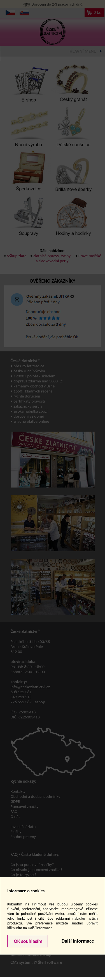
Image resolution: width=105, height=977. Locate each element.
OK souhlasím (27, 941)
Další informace (78, 941)
